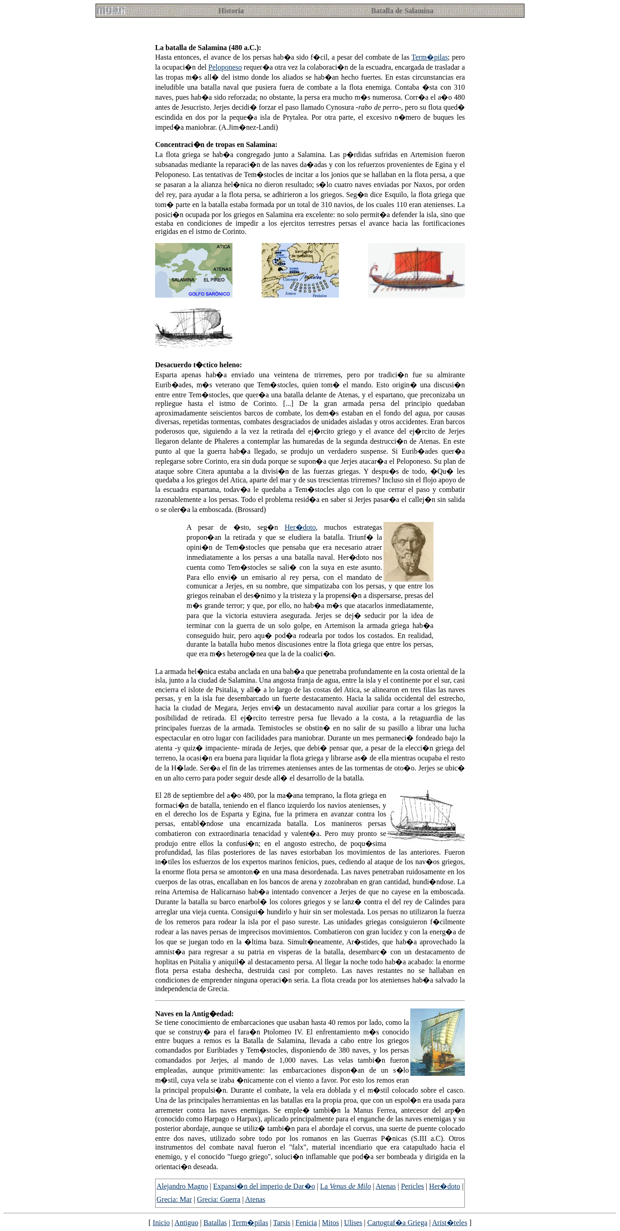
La (345, 1186)
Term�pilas (430, 57)
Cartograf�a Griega (398, 1222)
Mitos (330, 1222)
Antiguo (186, 1222)
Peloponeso (225, 67)
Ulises (353, 1222)
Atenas (386, 1186)
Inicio (161, 1222)
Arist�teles (449, 1222)
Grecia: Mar (174, 1199)
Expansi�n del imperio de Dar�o (264, 1186)
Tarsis (281, 1222)
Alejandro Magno (182, 1186)
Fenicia (306, 1222)
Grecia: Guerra (219, 1199)
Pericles (412, 1186)
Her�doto (300, 527)
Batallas (215, 1222)
